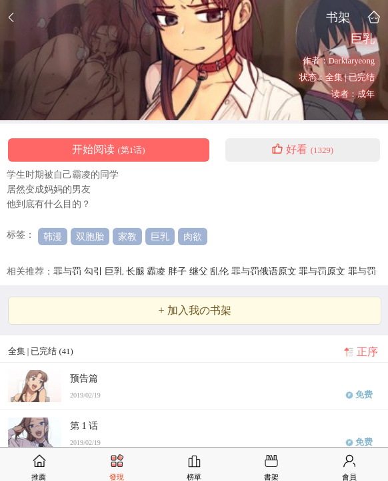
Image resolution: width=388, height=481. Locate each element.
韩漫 (52, 236)
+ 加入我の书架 (194, 311)
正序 (367, 352)
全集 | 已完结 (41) (40, 351)
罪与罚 (68, 271)
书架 (338, 17)
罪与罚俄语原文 (265, 271)
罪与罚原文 (323, 271)
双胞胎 (90, 236)
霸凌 (157, 271)
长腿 (136, 271)
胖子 (178, 271)
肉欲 (192, 236)
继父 (200, 271)
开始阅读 (108, 150)
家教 (127, 236)
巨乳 (160, 236)
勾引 (94, 271)
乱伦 (220, 271)
